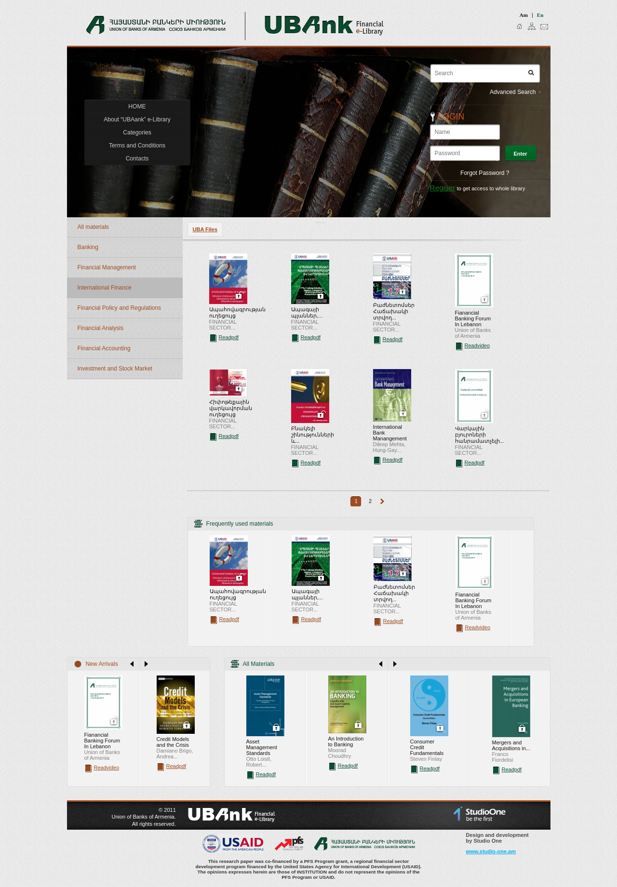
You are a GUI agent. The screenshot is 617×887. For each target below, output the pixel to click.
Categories (137, 132)
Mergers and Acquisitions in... (511, 745)
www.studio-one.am (491, 851)
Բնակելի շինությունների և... (312, 434)
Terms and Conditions (137, 145)
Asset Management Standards (261, 747)
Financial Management (107, 267)
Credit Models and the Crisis (173, 742)
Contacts (137, 158)
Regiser (443, 188)
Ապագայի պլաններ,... (306, 312)
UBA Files (205, 229)
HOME (137, 106)
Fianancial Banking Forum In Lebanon (473, 318)
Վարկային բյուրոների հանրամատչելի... (479, 434)
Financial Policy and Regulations (119, 307)
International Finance (105, 287)
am (524, 15)
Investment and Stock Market (115, 368)
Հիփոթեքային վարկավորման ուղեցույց (230, 408)
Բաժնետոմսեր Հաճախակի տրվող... (394, 311)
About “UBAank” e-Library (137, 119)
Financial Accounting (104, 348)
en (540, 15)
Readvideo (477, 345)
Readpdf (229, 337)
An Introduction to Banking (346, 741)
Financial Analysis (100, 328)
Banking (88, 247)
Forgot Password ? (485, 173)
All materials (93, 227)
